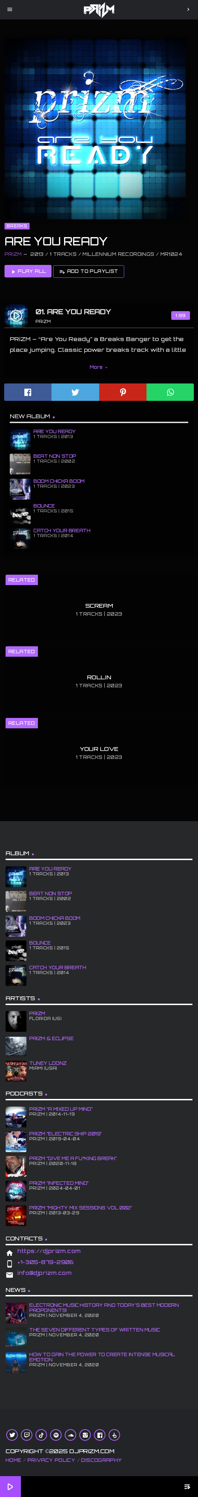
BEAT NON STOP (54, 456)
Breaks (17, 226)
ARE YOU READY (54, 431)
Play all (28, 271)
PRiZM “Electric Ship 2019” (65, 1133)
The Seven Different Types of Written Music (94, 1330)
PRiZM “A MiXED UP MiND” (61, 1109)
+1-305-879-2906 (45, 1262)
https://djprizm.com (49, 1251)
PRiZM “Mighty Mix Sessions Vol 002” (80, 1208)
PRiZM (13, 254)
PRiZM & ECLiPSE (51, 1038)
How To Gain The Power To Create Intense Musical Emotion (102, 1357)
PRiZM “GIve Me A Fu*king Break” (73, 1158)
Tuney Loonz (48, 1063)
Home (14, 1460)
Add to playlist (88, 271)
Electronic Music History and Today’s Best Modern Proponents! (104, 1307)
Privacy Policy (51, 1460)
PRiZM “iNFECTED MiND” (59, 1183)
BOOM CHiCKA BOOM (59, 481)
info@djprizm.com (44, 1273)
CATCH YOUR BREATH (61, 530)
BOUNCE (44, 506)
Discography (101, 1460)
